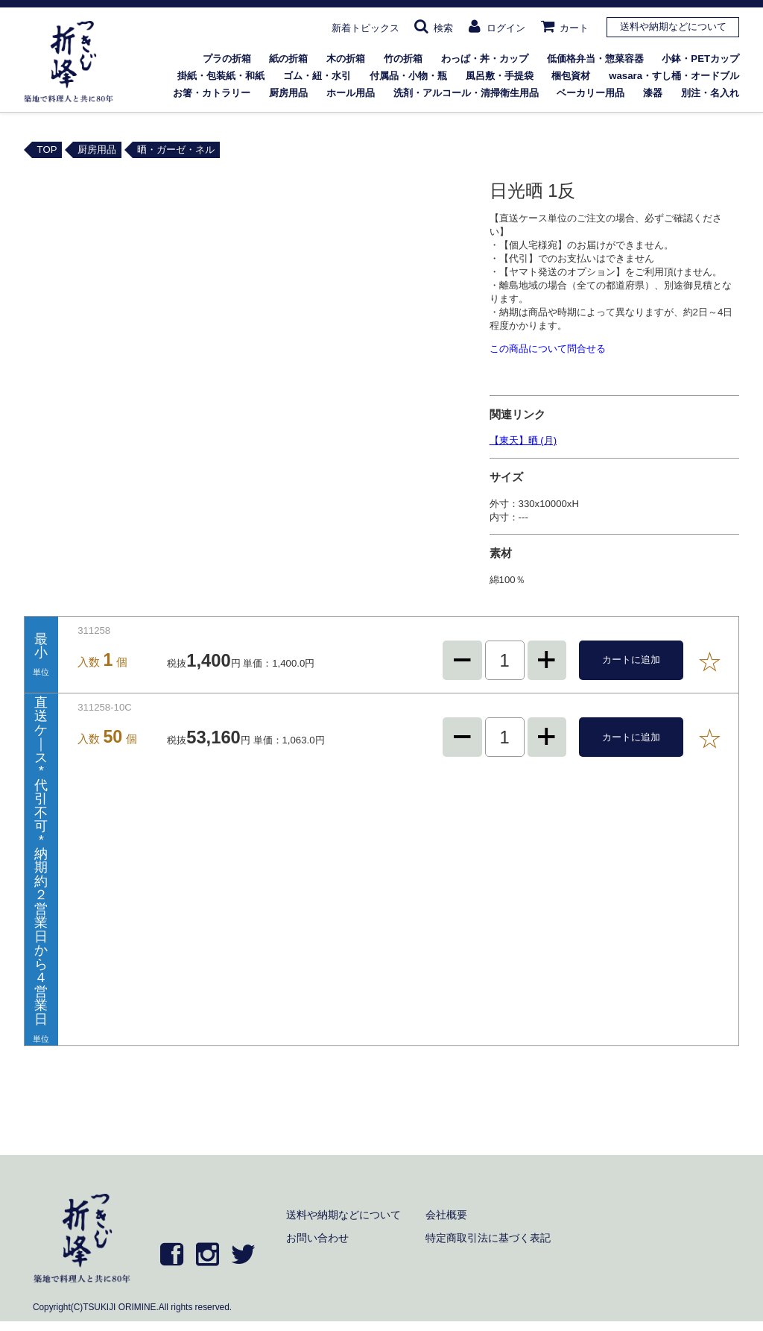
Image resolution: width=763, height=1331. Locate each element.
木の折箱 (345, 58)
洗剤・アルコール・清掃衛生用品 (466, 92)
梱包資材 (570, 75)
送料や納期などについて (673, 26)
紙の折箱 (288, 58)
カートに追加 (631, 659)
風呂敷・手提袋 (500, 75)
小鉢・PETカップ (700, 58)
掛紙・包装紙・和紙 (221, 75)
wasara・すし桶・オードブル (674, 75)
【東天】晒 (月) (523, 440)
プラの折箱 (227, 58)
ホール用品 (350, 92)
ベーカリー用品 (590, 92)
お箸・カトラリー (211, 92)
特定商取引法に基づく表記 (488, 1238)
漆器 (652, 92)
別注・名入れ (710, 92)
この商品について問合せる (548, 348)
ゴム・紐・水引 (317, 75)
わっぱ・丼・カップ (484, 58)
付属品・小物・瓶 (408, 75)
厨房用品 (288, 92)
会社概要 (446, 1215)
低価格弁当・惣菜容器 (595, 58)
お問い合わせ (317, 1238)
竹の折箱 (403, 58)
